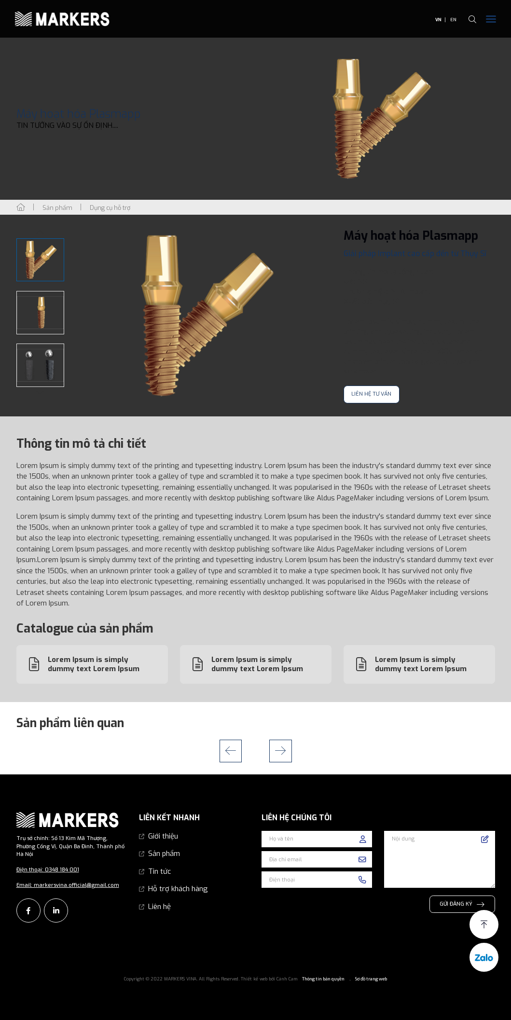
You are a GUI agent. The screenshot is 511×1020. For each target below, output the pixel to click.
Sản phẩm (164, 853)
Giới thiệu (163, 836)
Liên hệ (159, 906)
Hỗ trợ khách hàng (178, 889)
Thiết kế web (254, 979)
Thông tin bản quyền (323, 979)
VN (438, 20)
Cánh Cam (287, 979)
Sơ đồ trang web (371, 979)
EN (453, 20)
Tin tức (159, 871)
